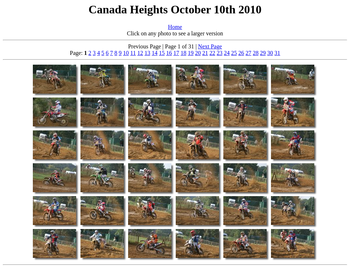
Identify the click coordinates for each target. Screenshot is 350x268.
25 (234, 53)
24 (226, 53)
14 (154, 53)
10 (126, 53)
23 (219, 53)
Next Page (210, 46)
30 (270, 53)
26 (241, 53)
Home (175, 27)
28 (255, 53)
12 (140, 53)
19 (190, 53)
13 (147, 53)
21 (205, 53)
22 (212, 53)
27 (248, 53)
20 (198, 53)
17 (176, 53)
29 (263, 53)
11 (133, 53)
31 (277, 53)
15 (162, 53)
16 (169, 53)
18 (183, 53)
